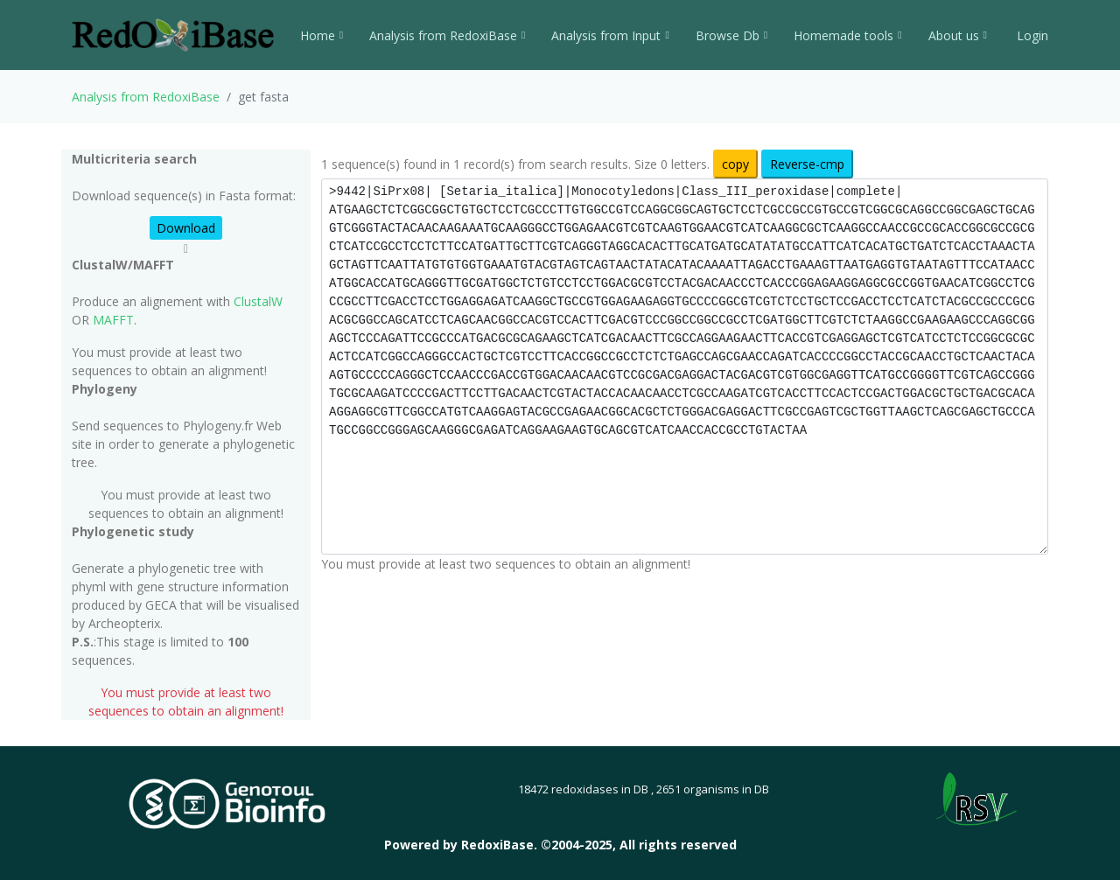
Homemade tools (847, 35)
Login (1030, 35)
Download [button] (186, 228)
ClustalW (258, 301)
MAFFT (113, 319)
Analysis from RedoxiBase (146, 96)
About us (957, 35)
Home (321, 35)
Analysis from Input (609, 35)
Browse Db (731, 35)
